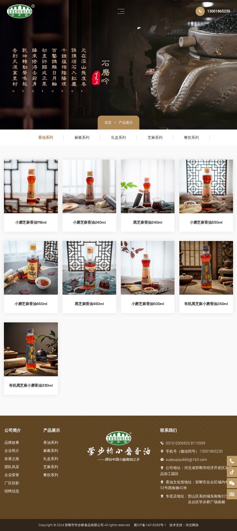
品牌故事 (11, 442)
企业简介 (11, 450)
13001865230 (218, 11)
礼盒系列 (118, 137)
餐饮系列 (191, 137)
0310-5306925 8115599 (182, 443)
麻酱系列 (82, 137)
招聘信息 (11, 491)
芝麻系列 (155, 137)
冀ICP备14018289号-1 (150, 525)
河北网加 (192, 525)
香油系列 (45, 137)
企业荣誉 (11, 475)
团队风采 (11, 467)
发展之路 (11, 459)
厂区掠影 (11, 483)
